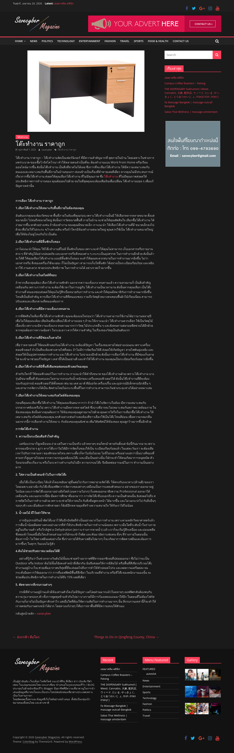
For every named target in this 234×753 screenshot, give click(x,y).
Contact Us (181, 41)
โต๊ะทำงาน (22, 137)
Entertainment (89, 41)
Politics (47, 41)
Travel (124, 41)
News (33, 41)
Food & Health (158, 41)
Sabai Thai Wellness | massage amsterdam (191, 112)
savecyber (47, 149)
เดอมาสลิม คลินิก (63, 3)
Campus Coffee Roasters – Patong (185, 83)
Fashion (110, 41)
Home (19, 41)
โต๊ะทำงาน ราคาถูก (67, 149)
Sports (139, 41)
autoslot (151, 673)
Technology (66, 41)
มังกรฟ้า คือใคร (27, 637)
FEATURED (149, 669)
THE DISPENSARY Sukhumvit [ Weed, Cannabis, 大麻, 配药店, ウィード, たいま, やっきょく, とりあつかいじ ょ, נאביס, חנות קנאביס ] (192, 92)
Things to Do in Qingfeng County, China (126, 637)
